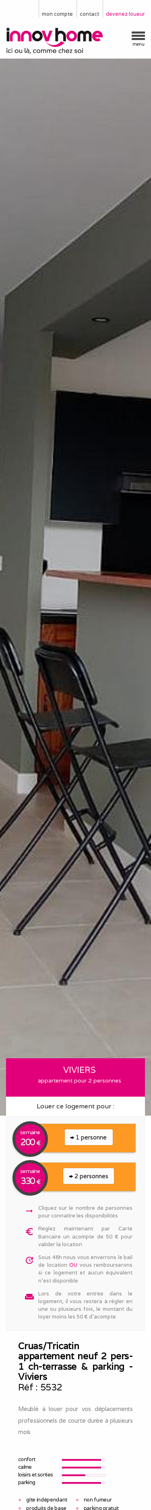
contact (89, 14)
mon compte (57, 14)
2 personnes (88, 1176)
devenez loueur (125, 14)
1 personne (88, 1137)
